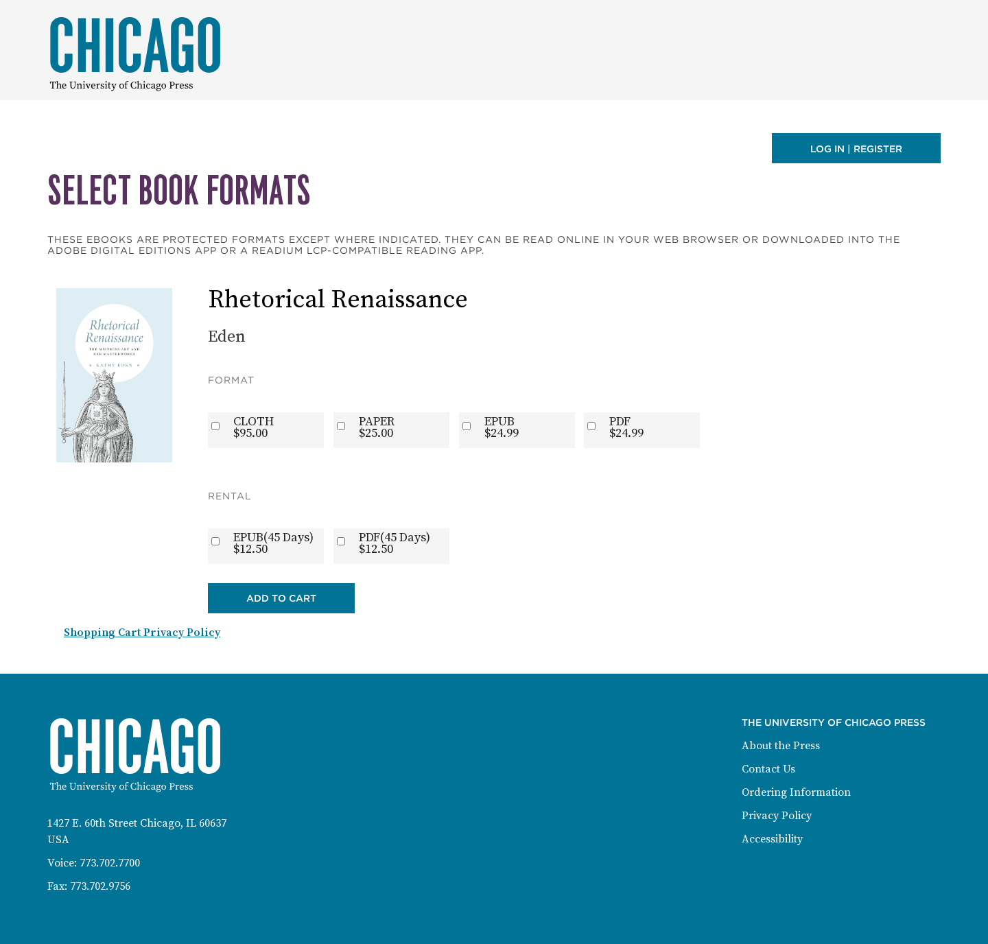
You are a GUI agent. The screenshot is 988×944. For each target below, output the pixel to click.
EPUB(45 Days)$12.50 (273, 543)
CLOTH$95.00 (253, 427)
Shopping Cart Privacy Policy (142, 632)
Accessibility (772, 839)
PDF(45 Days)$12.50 (394, 543)
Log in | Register (856, 149)
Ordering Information (796, 792)
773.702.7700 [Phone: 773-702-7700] (110, 863)
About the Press (781, 746)
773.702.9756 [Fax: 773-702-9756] (100, 886)
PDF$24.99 (626, 427)
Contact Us (768, 769)
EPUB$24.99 (501, 427)
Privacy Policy (777, 816)
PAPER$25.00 (377, 427)
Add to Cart (281, 598)
